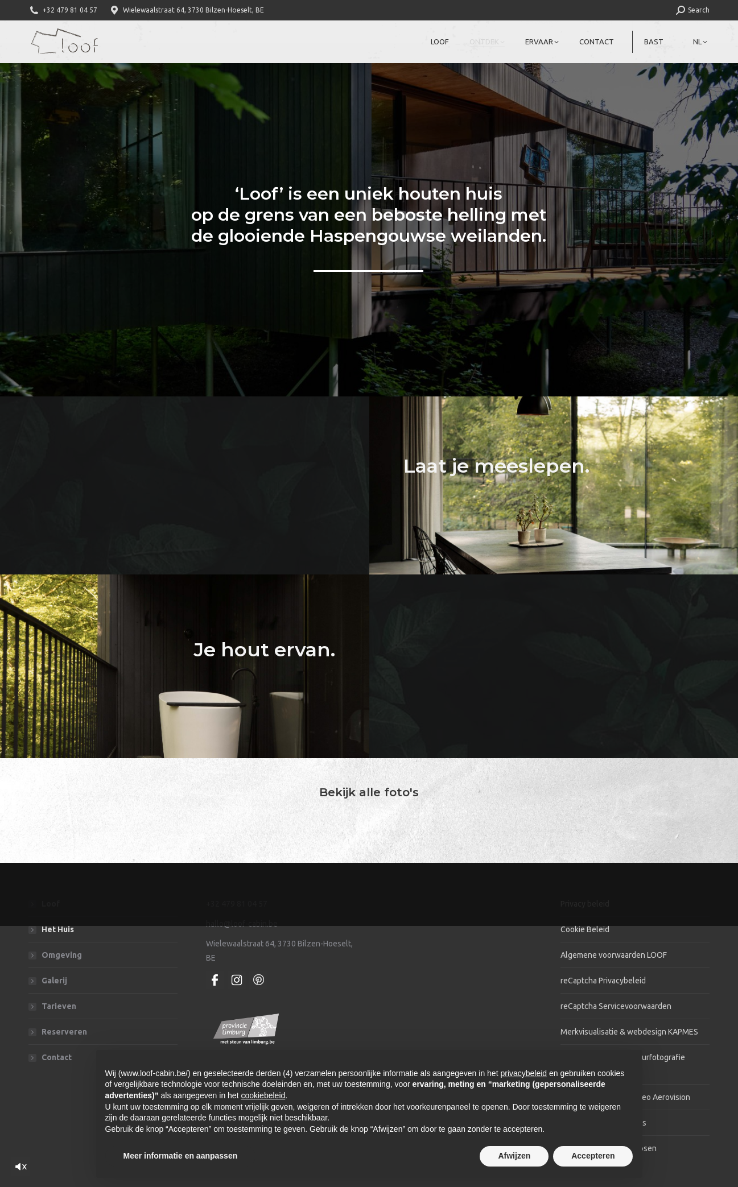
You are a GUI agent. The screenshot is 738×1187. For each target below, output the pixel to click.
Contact (57, 1057)
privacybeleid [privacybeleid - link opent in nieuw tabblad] (523, 1073)
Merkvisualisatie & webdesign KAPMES (629, 1031)
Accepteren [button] (593, 1155)
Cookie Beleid (584, 929)
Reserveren (64, 1031)
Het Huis (58, 929)
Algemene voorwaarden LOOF (613, 954)
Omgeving (62, 954)
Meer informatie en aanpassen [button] (180, 1155)
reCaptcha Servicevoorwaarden (615, 1006)
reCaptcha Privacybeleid (603, 980)
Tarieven (59, 1006)
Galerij (54, 980)
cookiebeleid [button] (263, 1095)
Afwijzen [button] (514, 1155)
